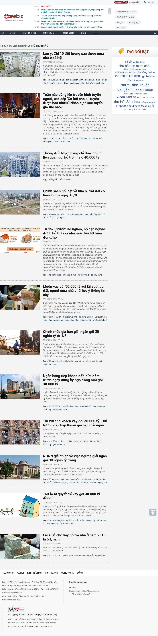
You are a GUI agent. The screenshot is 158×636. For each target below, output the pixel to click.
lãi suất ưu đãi (55, 317)
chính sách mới (69, 275)
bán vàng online (145, 72)
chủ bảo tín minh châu (134, 66)
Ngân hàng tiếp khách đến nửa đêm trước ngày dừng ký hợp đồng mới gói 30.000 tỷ (73, 380)
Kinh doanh (51, 573)
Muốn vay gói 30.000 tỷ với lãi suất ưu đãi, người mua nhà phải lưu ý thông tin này (74, 290)
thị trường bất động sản (77, 214)
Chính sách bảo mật (11, 600)
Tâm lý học (134, 22)
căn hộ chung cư (56, 520)
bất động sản (95, 214)
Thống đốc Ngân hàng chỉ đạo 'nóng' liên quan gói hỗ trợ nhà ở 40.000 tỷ (72, 155)
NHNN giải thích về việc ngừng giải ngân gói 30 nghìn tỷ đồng (75, 458)
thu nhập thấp (52, 523)
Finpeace (122, 105)
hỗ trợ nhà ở (67, 138)
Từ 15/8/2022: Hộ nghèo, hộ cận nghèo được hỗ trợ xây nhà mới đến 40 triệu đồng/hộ (74, 233)
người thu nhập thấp (75, 520)
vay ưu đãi (70, 482)
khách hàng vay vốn (98, 482)
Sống (80, 573)
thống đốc (53, 179)
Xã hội (20, 573)
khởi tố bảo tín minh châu (125, 72)
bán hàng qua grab (146, 102)
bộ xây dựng (96, 275)
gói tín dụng (72, 441)
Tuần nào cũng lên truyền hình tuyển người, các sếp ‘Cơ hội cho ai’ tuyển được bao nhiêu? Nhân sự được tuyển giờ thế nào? (73, 101)
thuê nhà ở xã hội (92, 80)
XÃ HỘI (12, 33)
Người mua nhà (70, 317)
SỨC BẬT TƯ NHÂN (125, 17)
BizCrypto (121, 28)
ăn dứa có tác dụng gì (141, 106)
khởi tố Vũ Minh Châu (135, 69)
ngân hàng (100, 555)
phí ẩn (128, 61)
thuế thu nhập (56, 83)
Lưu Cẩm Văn (81, 138)
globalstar (148, 76)
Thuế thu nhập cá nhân (74, 83)
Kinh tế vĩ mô (34, 573)
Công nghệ (67, 573)
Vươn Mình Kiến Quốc (126, 12)
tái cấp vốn (86, 479)
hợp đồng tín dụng (70, 406)
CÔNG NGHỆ (68, 33)
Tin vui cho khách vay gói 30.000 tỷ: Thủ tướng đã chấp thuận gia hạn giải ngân (75, 423)
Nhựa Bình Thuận (135, 85)
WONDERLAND (128, 76)
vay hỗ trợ (90, 320)
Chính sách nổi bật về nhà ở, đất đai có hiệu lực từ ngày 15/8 (74, 193)
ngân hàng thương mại (53, 320)
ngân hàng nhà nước (74, 320)
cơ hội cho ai (54, 138)
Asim (56, 141)
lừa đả (131, 80)
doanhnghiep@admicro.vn (87, 591)
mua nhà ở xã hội (56, 80)
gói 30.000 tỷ (54, 406)
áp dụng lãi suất (86, 317)
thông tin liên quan (57, 214)
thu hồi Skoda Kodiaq (145, 97)
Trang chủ (8, 573)
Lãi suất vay (100, 317)
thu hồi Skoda (125, 102)
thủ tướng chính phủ (95, 83)
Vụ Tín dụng (82, 482)
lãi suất (90, 555)
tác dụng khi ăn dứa (135, 109)
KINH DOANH (49, 33)
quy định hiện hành (74, 80)
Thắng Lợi (47, 141)
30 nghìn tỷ (54, 361)
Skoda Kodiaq (126, 97)
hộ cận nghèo (59, 217)
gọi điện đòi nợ (139, 62)
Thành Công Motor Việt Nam (135, 94)
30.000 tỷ (47, 444)
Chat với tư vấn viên (80, 594)
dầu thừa (139, 81)
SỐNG (84, 33)
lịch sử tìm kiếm (96, 138)
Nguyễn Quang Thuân (135, 90)
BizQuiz (120, 22)
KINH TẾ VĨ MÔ (29, 33)
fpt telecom (65, 141)
